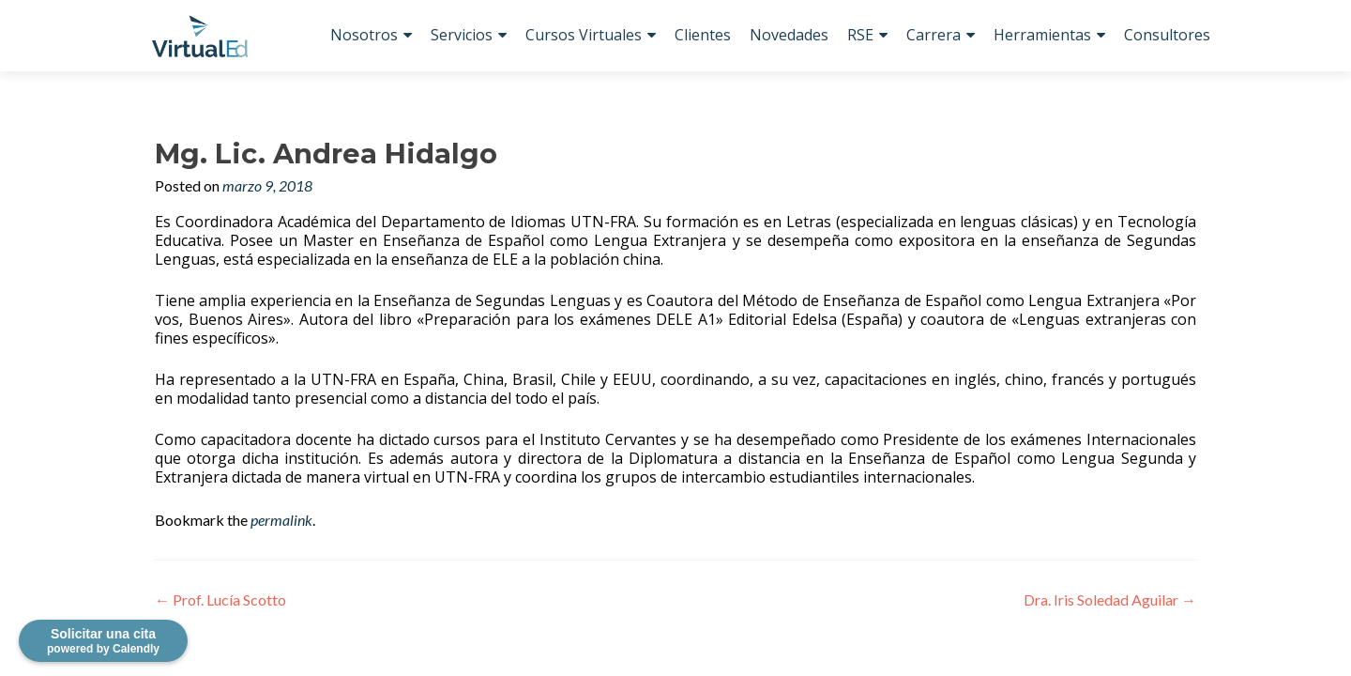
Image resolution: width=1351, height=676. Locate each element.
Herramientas (1042, 34)
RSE (860, 34)
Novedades (789, 34)
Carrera (933, 34)
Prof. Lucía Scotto (220, 599)
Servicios (462, 34)
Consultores (1167, 34)
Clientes (703, 34)
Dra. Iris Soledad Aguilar (1110, 599)
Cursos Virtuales (583, 34)
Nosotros (364, 34)
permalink (281, 520)
